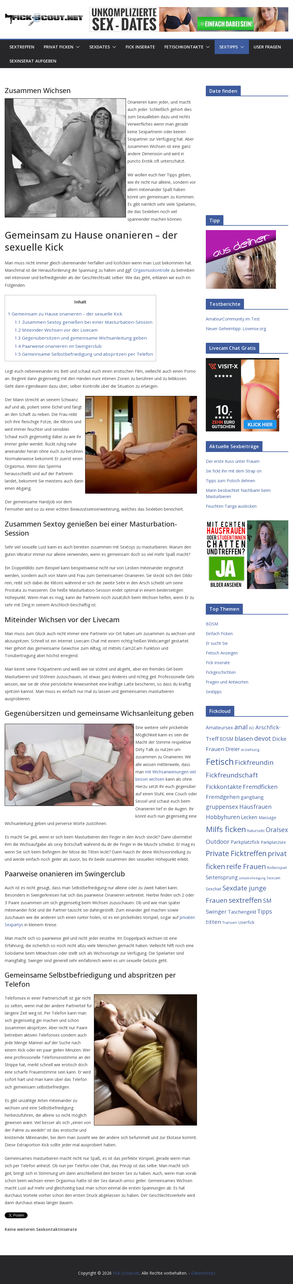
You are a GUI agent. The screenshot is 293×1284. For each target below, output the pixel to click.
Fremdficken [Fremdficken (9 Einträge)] (260, 786)
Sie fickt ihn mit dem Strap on (234, 471)
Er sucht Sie (217, 643)
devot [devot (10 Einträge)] (262, 738)
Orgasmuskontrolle (151, 270)
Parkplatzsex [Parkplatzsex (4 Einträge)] (273, 842)
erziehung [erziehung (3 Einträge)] (250, 749)
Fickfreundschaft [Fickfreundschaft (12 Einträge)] (232, 774)
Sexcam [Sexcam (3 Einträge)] (273, 877)
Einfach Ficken (219, 633)
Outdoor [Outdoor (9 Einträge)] (218, 841)
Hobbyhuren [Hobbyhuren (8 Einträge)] (223, 817)
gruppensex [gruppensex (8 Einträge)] (222, 807)
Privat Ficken (58, 47)
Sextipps (228, 47)
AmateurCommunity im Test (233, 319)
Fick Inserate (140, 47)
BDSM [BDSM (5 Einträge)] (226, 739)
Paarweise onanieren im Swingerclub (58, 346)
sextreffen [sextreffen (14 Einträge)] (245, 900)
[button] (76, 47)
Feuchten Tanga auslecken (231, 506)
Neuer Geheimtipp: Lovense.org (236, 328)
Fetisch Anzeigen (222, 653)
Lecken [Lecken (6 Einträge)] (249, 817)
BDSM (212, 624)
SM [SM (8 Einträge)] (267, 901)
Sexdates (99, 47)
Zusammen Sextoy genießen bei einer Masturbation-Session (83, 322)
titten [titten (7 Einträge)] (213, 921)
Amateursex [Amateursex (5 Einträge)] (219, 727)
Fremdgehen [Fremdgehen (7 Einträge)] (223, 796)
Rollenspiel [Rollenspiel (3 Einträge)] (277, 867)
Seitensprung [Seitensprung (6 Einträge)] (222, 877)
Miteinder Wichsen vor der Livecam (56, 330)
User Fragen (267, 47)
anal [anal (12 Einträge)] (241, 726)
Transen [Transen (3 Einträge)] (229, 922)
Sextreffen (21, 47)
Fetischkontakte (183, 47)
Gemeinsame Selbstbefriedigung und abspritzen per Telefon (84, 354)
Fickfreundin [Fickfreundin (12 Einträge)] (254, 762)
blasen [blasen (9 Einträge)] (244, 738)
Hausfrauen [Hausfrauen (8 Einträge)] (255, 807)
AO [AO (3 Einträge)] (251, 727)
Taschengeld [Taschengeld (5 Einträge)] (242, 912)
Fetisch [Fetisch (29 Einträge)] (220, 761)
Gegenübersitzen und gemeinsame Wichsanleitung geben (81, 338)
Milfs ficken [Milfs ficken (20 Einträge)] (226, 829)
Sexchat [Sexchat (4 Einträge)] (213, 889)
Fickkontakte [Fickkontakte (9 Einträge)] (224, 786)
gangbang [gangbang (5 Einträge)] (252, 797)
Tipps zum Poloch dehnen (230, 480)
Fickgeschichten (221, 672)
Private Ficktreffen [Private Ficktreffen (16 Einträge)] (236, 853)
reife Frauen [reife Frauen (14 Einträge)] (246, 866)
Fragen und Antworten (227, 682)
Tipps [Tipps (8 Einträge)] (264, 911)
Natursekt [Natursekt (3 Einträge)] (256, 830)
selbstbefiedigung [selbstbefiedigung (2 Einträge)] (252, 878)
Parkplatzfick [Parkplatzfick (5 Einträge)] (245, 842)
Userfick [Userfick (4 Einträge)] (246, 922)
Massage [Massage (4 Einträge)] (267, 817)
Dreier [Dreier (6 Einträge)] (232, 748)
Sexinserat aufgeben (32, 61)
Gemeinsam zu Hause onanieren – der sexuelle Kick (65, 314)
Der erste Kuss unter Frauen (233, 461)
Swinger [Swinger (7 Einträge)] (216, 911)
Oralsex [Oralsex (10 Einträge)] (277, 829)
